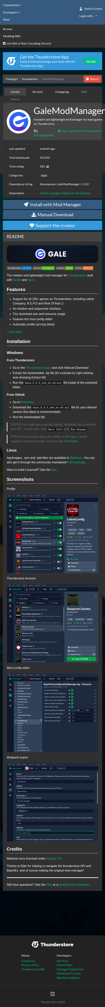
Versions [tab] (37, 91)
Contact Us (28, 961)
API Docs (62, 961)
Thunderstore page (38, 367)
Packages (12, 79)
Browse (8, 29)
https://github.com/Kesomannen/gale (81, 131)
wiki (53, 469)
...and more (14, 331)
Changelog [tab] (62, 91)
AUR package (76, 462)
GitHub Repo (65, 965)
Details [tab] (15, 91)
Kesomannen (30, 79)
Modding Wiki (11, 36)
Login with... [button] (87, 16)
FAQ (49, 884)
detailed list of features (74, 884)
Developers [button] (10, 12)
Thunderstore (77, 275)
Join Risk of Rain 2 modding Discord (27, 43)
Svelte (17, 279)
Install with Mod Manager (52, 204)
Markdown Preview (69, 973)
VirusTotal (70, 441)
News (6, 19)
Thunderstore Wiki (33, 969)
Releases (27, 402)
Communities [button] (11, 5)
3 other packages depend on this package (65, 193)
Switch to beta (90, 8)
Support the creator (52, 225)
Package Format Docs (70, 969)
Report (92, 79)
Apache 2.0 (53, 858)
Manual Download (52, 214)
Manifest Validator (68, 977)
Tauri (31, 279)
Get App (91, 61)
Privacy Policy (30, 965)
